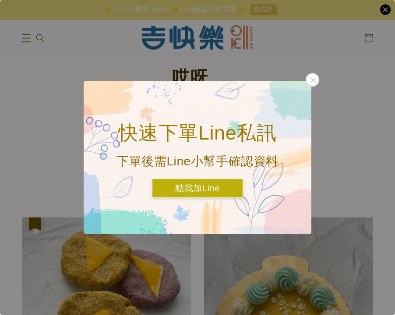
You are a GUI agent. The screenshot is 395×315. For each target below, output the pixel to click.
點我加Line (197, 188)
